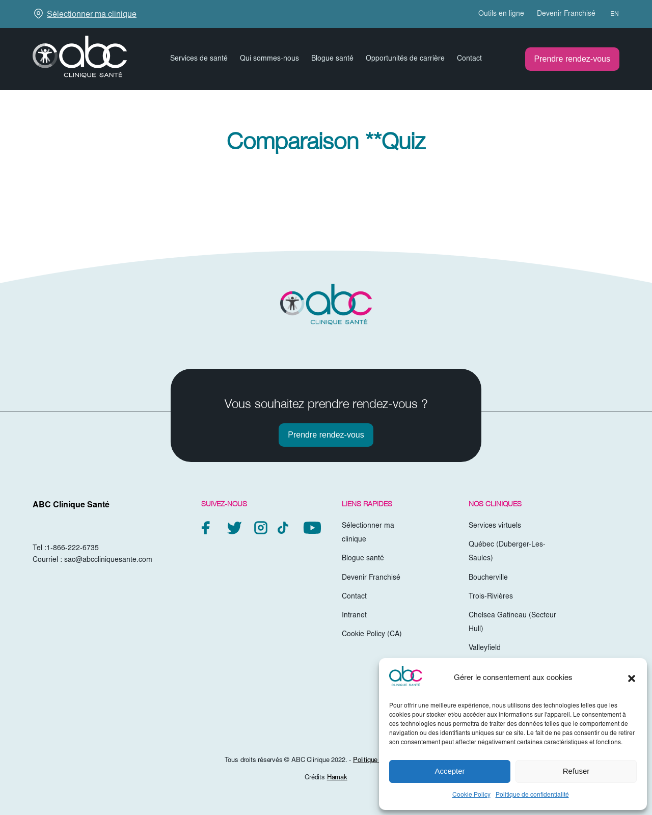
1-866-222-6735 (72, 548)
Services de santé (199, 59)
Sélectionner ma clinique (92, 15)
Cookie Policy (471, 795)
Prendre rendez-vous (572, 59)
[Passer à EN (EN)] (610, 14)
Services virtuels (495, 526)
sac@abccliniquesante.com (108, 560)
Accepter (449, 771)
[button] (632, 678)
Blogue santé (332, 59)
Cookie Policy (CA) (372, 634)
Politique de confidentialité (532, 795)
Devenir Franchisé (566, 14)
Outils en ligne (501, 14)
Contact (469, 59)
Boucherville (488, 578)
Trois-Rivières (491, 597)
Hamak (337, 778)
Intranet (354, 615)
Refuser (576, 771)
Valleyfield (485, 648)
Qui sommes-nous (269, 59)
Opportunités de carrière (405, 59)
